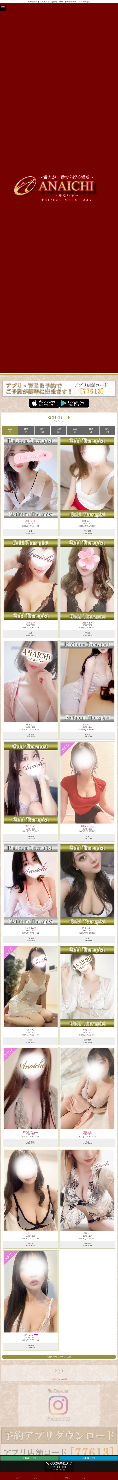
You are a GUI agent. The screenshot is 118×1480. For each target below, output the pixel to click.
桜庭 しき (87, 1132)
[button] (3, 8)
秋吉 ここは (30, 1233)
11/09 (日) (75, 430)
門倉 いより (87, 928)
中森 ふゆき (28, 1335)
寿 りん (30, 1030)
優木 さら (30, 724)
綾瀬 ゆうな (30, 521)
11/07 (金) (42, 430)
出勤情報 (67, 1476)
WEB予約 (88, 1458)
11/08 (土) (59, 430)
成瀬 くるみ (87, 623)
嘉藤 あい (85, 826)
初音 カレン (87, 724)
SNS (100, 1476)
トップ (17, 1476)
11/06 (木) (26, 430)
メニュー (50, 1476)
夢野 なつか (30, 826)
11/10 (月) (91, 430)
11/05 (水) (10, 430)
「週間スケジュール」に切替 (59, 1357)
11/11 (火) (107, 430)
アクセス (84, 1476)
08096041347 (59, 1463)
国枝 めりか (87, 521)
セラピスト (34, 1476)
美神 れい (87, 1233)
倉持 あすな (28, 1132)
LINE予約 (29, 1458)
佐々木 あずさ (30, 928)
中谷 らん (87, 1030)
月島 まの (30, 623)
